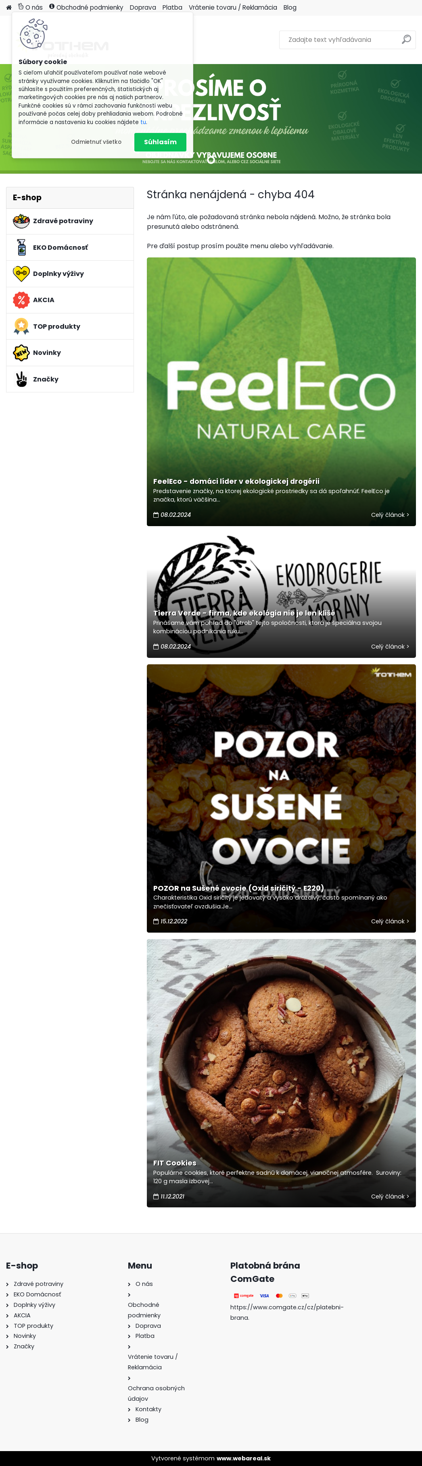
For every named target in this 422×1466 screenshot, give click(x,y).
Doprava (143, 7)
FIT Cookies (174, 1163)
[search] (406, 42)
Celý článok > (390, 515)
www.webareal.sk (244, 1458)
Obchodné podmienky (86, 7)
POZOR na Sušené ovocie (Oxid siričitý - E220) (238, 888)
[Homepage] (9, 8)
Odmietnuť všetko (96, 142)
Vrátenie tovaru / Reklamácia (233, 7)
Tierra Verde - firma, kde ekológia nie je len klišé (244, 613)
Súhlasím (160, 142)
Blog (290, 7)
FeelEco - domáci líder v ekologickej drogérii (236, 481)
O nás (30, 7)
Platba (172, 7)
